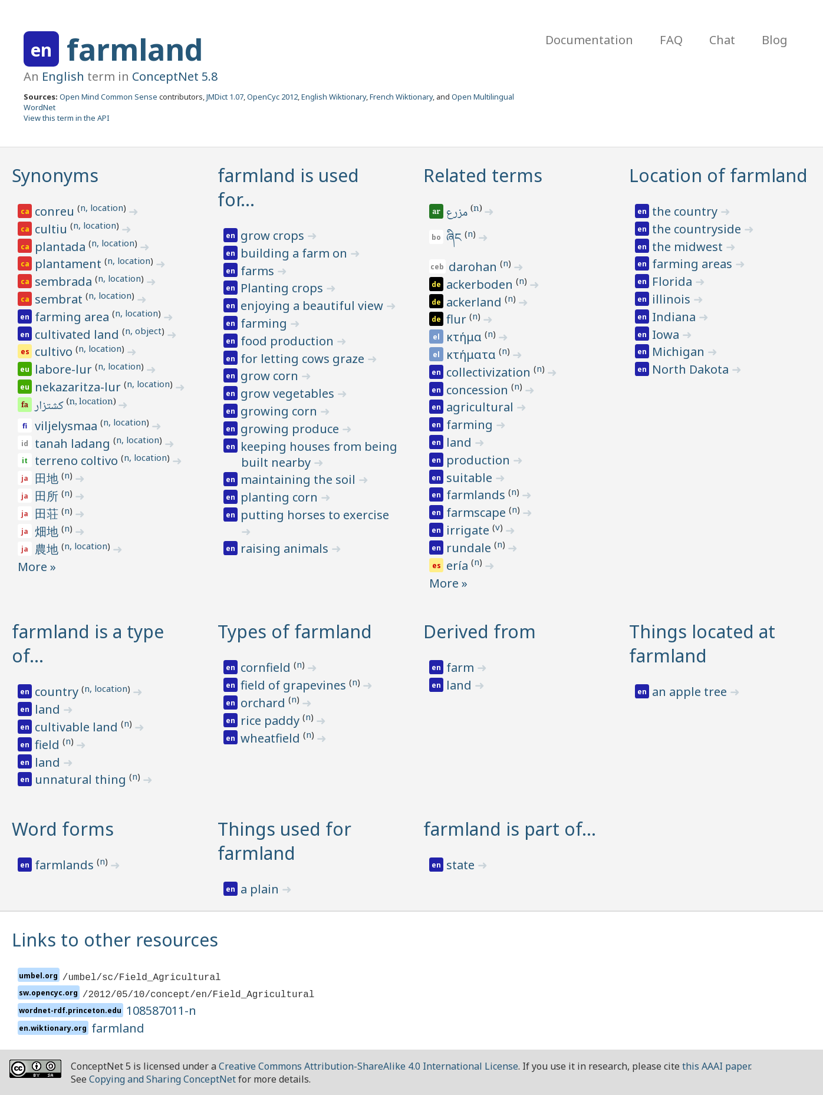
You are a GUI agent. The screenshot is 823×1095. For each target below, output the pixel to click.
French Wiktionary (401, 96)
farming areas (693, 264)
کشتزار (50, 407)
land (460, 442)
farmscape (477, 512)
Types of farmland (295, 631)
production (479, 460)
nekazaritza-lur (79, 387)
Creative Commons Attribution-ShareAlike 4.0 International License (368, 1066)
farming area (73, 317)
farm (461, 667)
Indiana (675, 317)
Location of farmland (718, 175)
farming (265, 323)
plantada (61, 247)
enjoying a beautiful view (313, 306)
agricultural (481, 407)
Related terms (482, 175)
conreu (56, 211)
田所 (48, 496)
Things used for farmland (284, 841)
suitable (470, 478)
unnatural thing (82, 779)
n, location (101, 207)
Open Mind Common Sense (108, 96)
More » (37, 567)
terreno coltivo (78, 461)
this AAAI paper (716, 1066)
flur (457, 319)
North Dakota (692, 369)
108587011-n (161, 1010)
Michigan (679, 351)
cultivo (55, 351)
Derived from (479, 631)
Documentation (589, 40)
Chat (722, 40)
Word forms (63, 829)
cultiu (52, 229)
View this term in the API (67, 118)
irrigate (469, 530)
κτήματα (472, 354)
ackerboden (481, 284)
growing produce (291, 429)
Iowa (667, 334)
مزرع (458, 213)
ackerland (475, 302)
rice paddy (271, 720)
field (48, 745)
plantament (69, 264)
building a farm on (295, 253)
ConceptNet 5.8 (175, 76)
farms (259, 271)
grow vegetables (289, 393)
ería (458, 565)
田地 (48, 478)
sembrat (60, 299)
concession (478, 390)
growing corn (280, 411)
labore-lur (65, 369)
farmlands (477, 495)
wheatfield (272, 738)
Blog (775, 40)
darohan (474, 267)
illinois (672, 299)
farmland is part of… (509, 829)
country (58, 692)
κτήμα (465, 337)
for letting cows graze (304, 359)
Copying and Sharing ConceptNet (162, 1079)
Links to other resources (115, 940)
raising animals (286, 548)
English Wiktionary (333, 96)
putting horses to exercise (315, 515)
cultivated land (78, 334)
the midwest (689, 247)
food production (289, 341)
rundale (470, 548)
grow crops (274, 235)
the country (686, 211)
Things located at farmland (702, 643)
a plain (261, 889)
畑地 (48, 531)
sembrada (65, 281)
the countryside (698, 229)
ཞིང (455, 237)
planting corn (281, 497)
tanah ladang (74, 443)
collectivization (490, 372)
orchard (264, 703)
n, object (143, 331)
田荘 (48, 514)
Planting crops (283, 288)
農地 (48, 549)
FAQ (671, 40)
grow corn (271, 376)
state (462, 865)
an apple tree (691, 692)
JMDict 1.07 (224, 96)
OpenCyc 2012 (272, 96)
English (63, 76)
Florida (673, 281)
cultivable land (78, 727)
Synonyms (55, 175)
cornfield (267, 667)
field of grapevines (295, 685)
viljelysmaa (67, 426)
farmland (135, 49)
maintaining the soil (299, 479)
